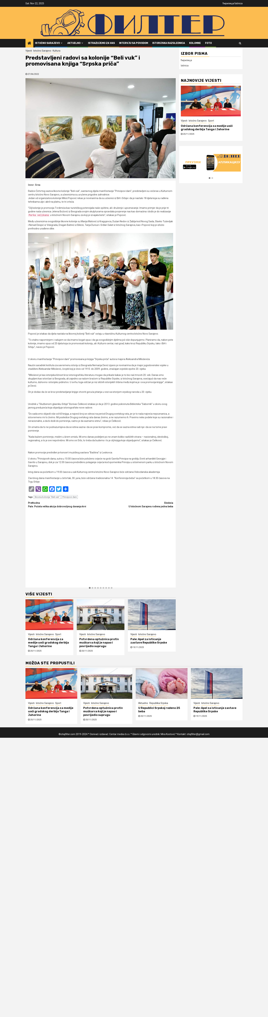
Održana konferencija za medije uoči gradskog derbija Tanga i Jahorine (48, 643)
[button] (89, 588)
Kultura (56, 50)
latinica (239, 3)
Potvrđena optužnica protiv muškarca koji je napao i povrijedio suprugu (99, 643)
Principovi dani (69, 497)
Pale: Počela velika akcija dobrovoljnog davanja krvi (64, 504)
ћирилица (228, 3)
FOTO (208, 43)
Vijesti (28, 50)
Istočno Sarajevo (47, 43)
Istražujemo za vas (101, 43)
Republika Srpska (158, 703)
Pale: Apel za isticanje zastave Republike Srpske (148, 641)
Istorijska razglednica (168, 43)
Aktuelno (74, 43)
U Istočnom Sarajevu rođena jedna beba (137, 504)
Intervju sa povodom (133, 43)
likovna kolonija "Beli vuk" (47, 497)
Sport (58, 634)
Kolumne (195, 43)
